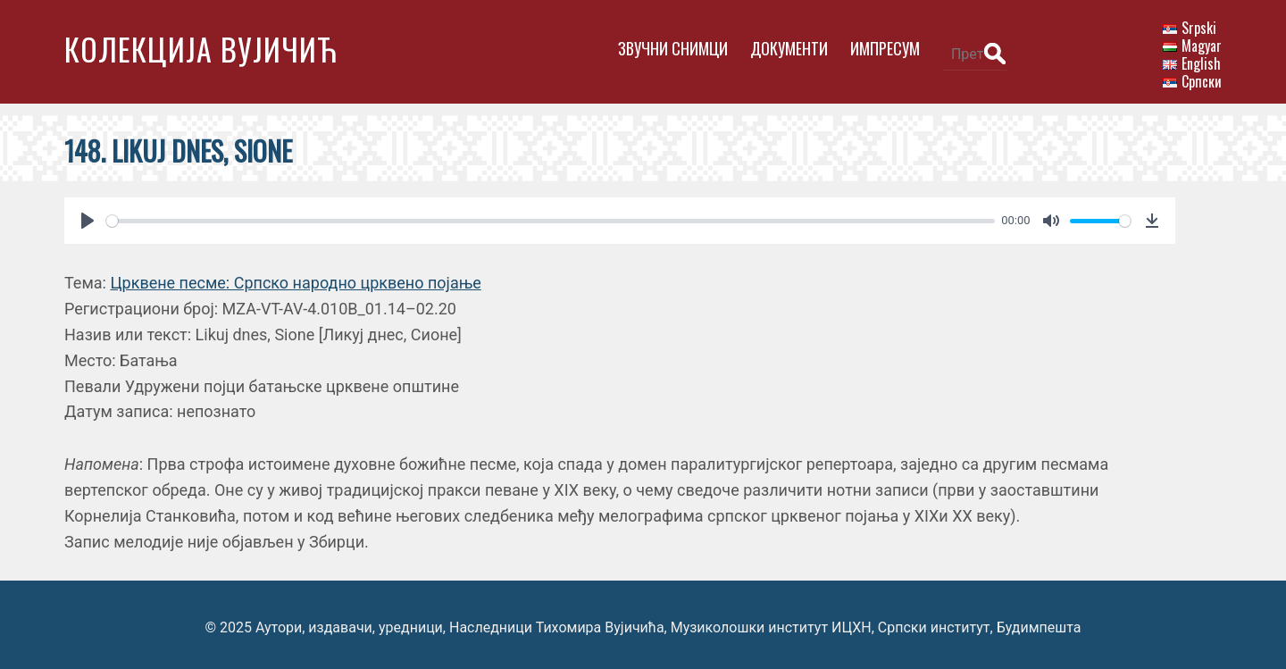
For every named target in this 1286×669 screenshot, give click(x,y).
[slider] (544, 214)
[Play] (87, 215)
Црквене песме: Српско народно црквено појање (295, 277)
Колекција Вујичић (201, 48)
